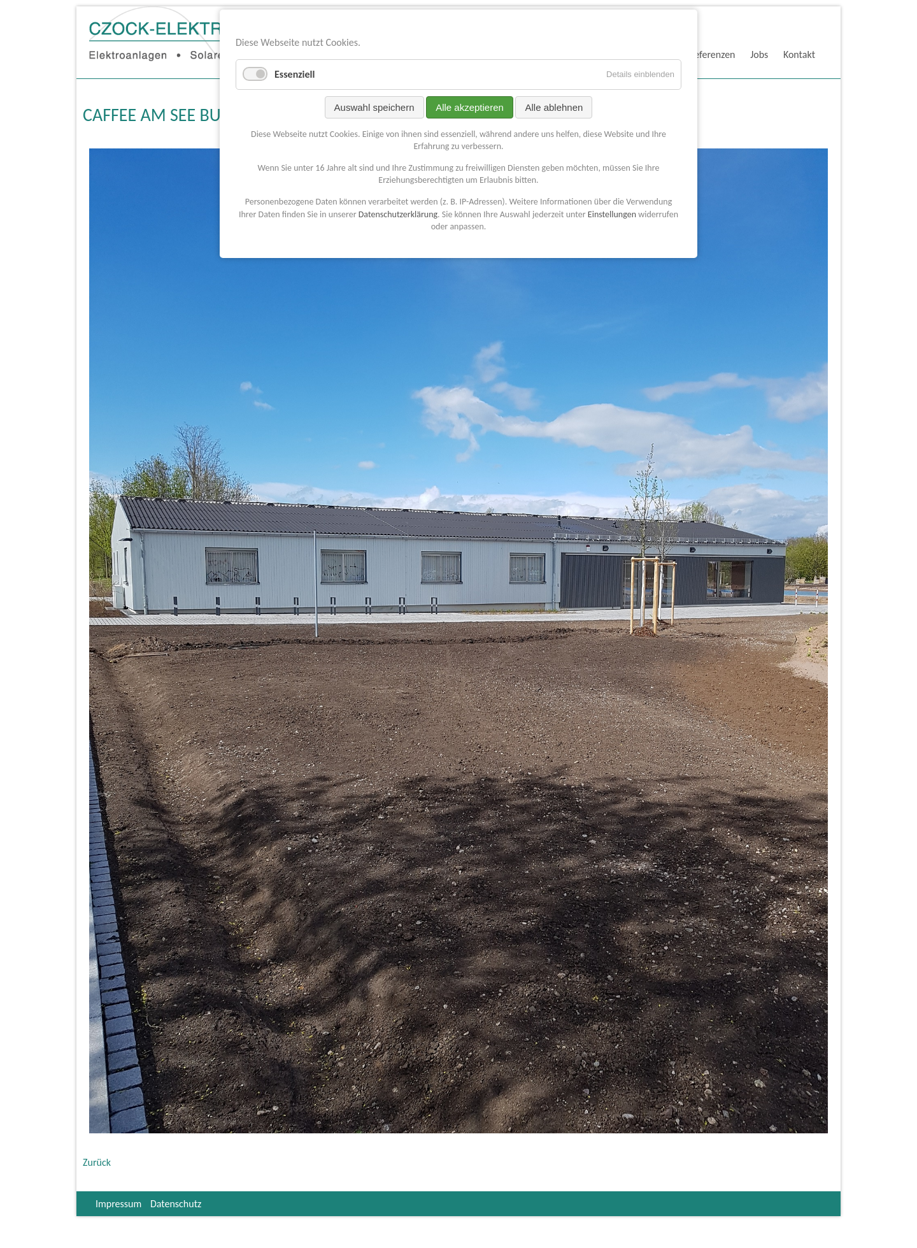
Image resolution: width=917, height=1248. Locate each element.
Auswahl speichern (374, 107)
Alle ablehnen (554, 107)
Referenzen (712, 54)
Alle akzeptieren (470, 107)
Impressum (118, 1204)
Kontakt (799, 54)
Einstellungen (612, 214)
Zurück (97, 1162)
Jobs (759, 54)
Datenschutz (175, 1204)
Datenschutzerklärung (398, 214)
